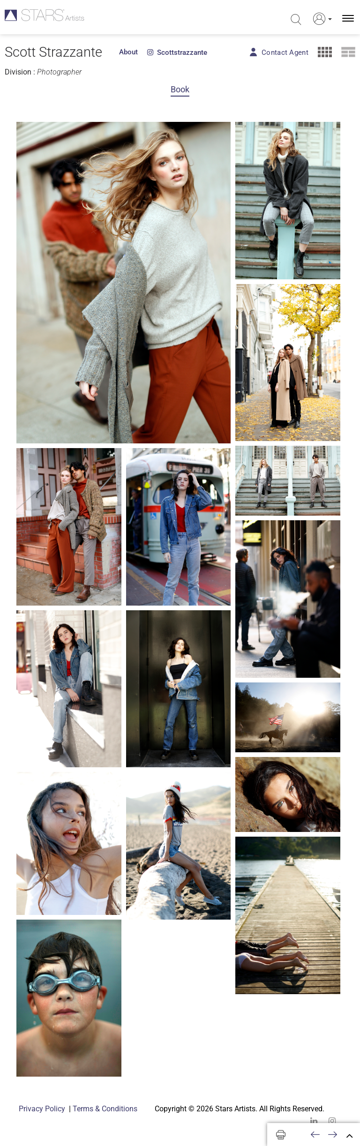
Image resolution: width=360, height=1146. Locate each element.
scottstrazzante (177, 52)
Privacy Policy (42, 1108)
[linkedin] (313, 1121)
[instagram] (332, 1121)
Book (180, 89)
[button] (319, 19)
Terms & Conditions (105, 1108)
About (128, 52)
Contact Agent (285, 52)
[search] (295, 19)
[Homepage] (46, 18)
